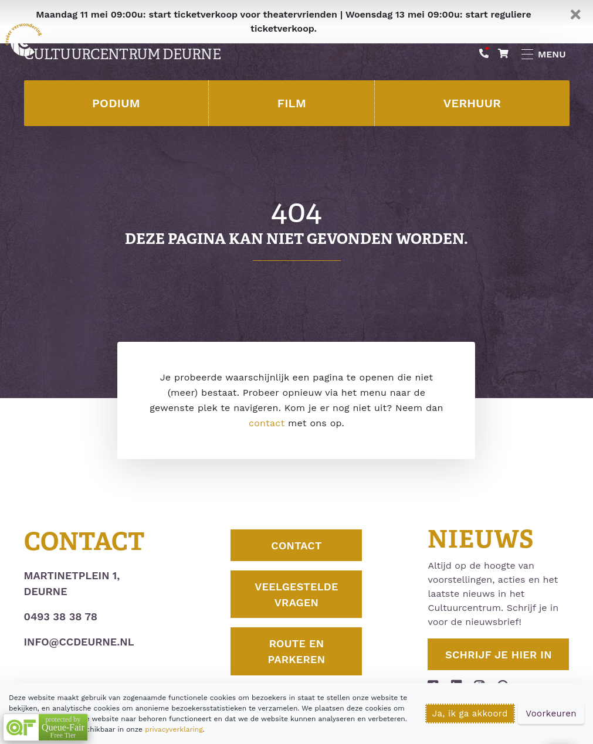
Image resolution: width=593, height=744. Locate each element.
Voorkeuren (551, 713)
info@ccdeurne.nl (79, 642)
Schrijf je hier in (498, 654)
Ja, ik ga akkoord (470, 713)
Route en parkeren (297, 651)
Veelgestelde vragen (296, 594)
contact (266, 423)
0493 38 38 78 (60, 616)
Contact (296, 545)
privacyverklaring (173, 729)
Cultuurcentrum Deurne (122, 54)
